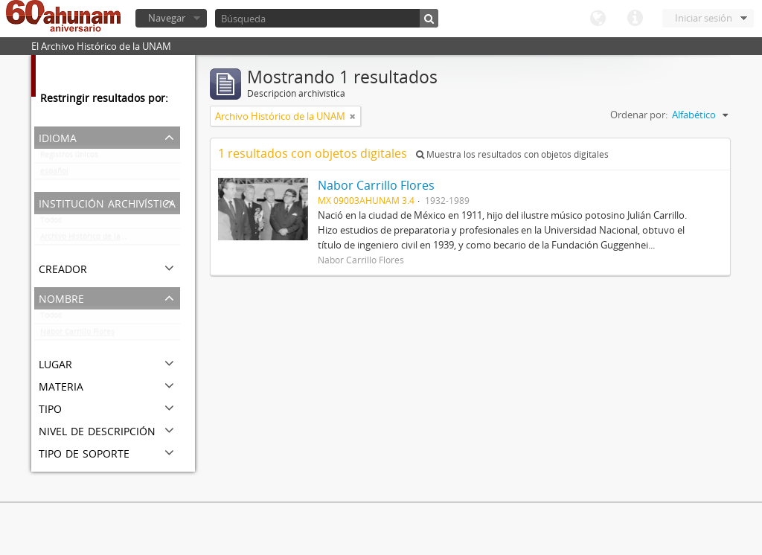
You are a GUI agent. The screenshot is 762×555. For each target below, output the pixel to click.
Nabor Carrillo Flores (77, 335)
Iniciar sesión (703, 18)
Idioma (597, 18)
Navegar (166, 18)
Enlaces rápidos (634, 18)
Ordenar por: (638, 114)
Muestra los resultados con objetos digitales (512, 154)
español (54, 174)
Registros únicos (69, 158)
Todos (51, 223)
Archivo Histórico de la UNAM (92, 239)
